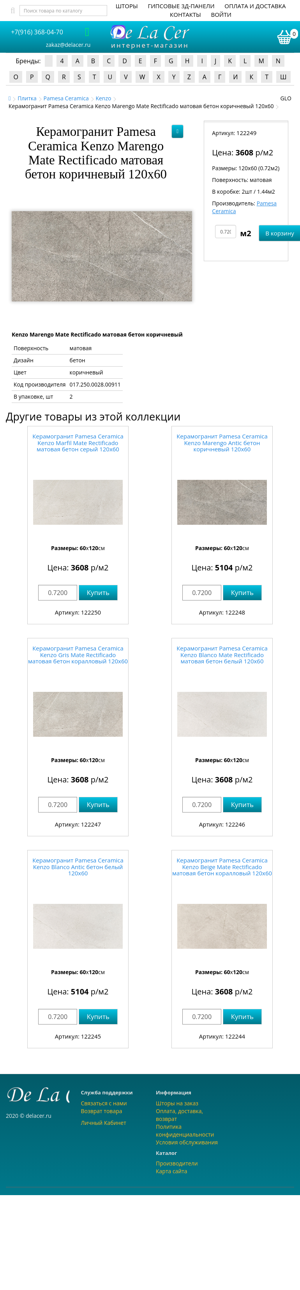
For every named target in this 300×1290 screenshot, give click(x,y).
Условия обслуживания (187, 1142)
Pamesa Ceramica (65, 98)
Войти (221, 14)
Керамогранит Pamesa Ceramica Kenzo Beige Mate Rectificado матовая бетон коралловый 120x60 (222, 866)
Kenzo (103, 98)
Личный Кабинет (103, 1122)
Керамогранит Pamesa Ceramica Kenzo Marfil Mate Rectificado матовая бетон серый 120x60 (78, 442)
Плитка (27, 98)
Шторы (127, 6)
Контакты (185, 14)
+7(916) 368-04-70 (37, 32)
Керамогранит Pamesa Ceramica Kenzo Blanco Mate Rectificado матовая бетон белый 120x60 (222, 654)
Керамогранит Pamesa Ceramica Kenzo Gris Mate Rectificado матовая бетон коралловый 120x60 (78, 654)
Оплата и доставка (255, 6)
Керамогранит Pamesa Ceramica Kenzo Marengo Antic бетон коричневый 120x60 (222, 442)
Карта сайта (171, 1171)
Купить (98, 592)
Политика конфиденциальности (185, 1130)
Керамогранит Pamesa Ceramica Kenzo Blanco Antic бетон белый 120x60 (78, 866)
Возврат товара (101, 1111)
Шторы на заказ (177, 1103)
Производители (177, 1163)
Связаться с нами (104, 1103)
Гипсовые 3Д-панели (181, 6)
